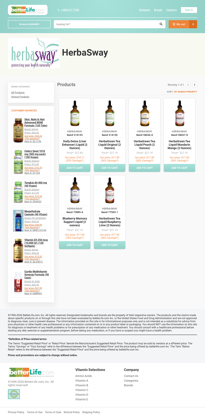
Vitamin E (81, 399)
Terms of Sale (53, 412)
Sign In (189, 9)
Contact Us (131, 376)
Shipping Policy (91, 412)
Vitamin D (81, 394)
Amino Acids (83, 376)
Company (144, 9)
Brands (158, 9)
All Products (18, 92)
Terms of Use (35, 412)
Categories (131, 380)
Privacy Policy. (16, 412)
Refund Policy (72, 412)
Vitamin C (81, 390)
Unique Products (20, 96)
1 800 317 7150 (68, 9)
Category (171, 9)
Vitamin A (81, 380)
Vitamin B (81, 385)
